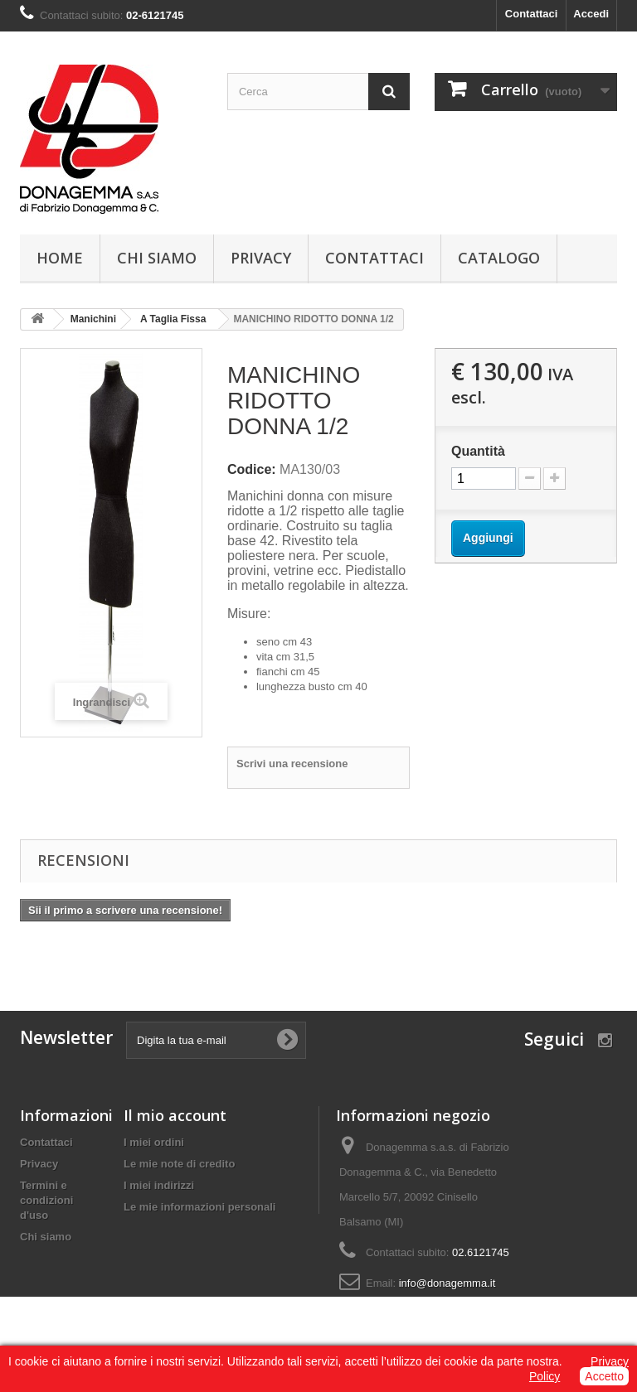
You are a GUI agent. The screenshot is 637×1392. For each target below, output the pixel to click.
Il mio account (175, 1115)
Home (59, 258)
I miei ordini (154, 1142)
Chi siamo (157, 258)
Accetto (604, 1376)
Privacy (261, 258)
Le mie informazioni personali (199, 1207)
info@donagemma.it (447, 1283)
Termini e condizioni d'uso (46, 1200)
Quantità (478, 451)
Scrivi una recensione (292, 763)
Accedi (591, 13)
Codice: (251, 469)
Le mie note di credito (179, 1164)
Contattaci (531, 13)
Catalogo (499, 258)
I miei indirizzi (159, 1185)
